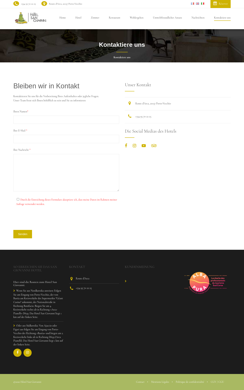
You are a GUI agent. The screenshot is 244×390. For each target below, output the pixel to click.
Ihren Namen (20, 111)
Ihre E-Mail (20, 130)
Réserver (220, 3)
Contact (140, 382)
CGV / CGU (217, 382)
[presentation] (42, 219)
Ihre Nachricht (21, 149)
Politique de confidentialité (190, 382)
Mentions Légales (160, 382)
